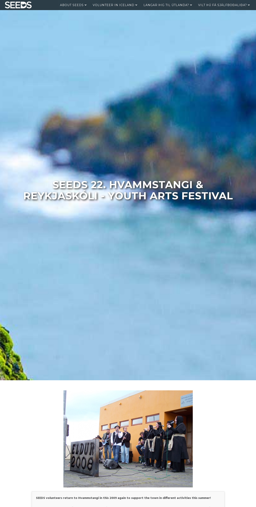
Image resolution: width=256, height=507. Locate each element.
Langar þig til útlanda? (167, 5)
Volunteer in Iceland (115, 5)
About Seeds (73, 5)
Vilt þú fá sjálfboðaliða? (224, 5)
